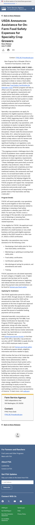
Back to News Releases (10, 16)
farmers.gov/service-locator (14, 336)
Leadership (5, 466)
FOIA (19, 511)
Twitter (9, 501)
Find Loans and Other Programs (12, 453)
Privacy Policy (22, 514)
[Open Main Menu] (33, 8)
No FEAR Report (6, 511)
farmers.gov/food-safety (18, 287)
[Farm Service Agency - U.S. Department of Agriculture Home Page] (16, 8)
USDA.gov (4, 508)
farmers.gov (21, 508)
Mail (21, 501)
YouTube (15, 501)
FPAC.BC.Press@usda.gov (25, 58)
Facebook (2, 501)
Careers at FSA (6, 469)
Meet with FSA (6, 456)
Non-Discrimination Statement (7, 514)
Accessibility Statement (5, 519)
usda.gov (26, 391)
